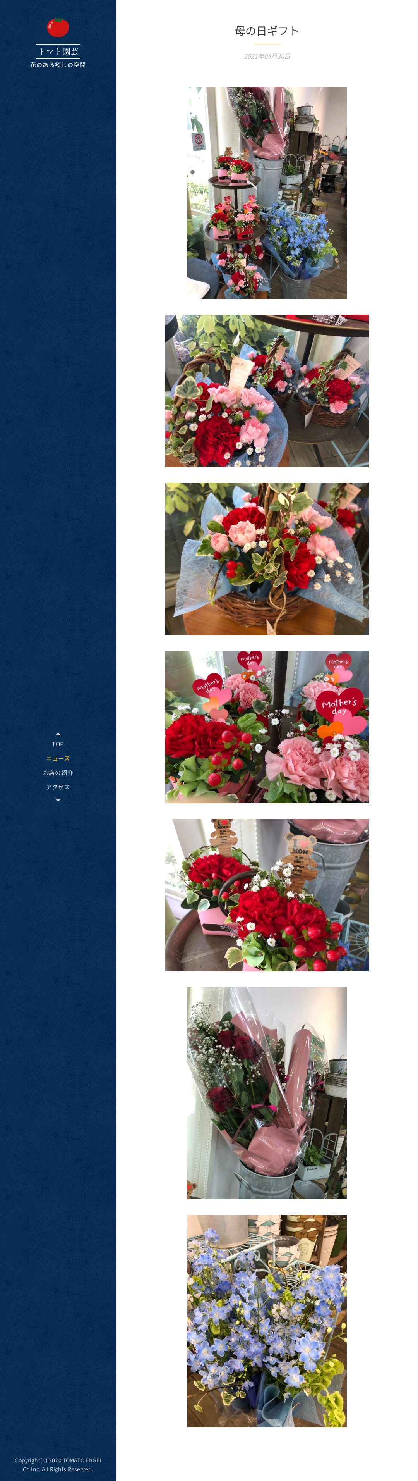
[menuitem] (58, 743)
